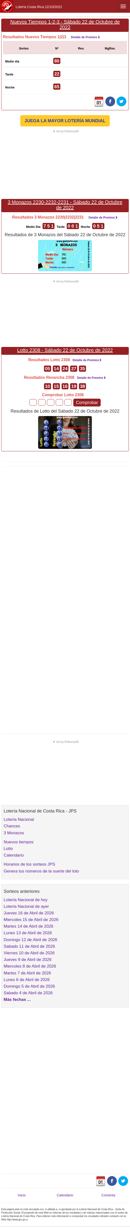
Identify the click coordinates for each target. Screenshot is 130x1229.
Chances (12, 826)
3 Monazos (14, 833)
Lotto (8, 848)
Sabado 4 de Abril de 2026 (28, 993)
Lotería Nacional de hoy (26, 899)
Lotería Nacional (19, 819)
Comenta (108, 1195)
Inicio (22, 1195)
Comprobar (87, 402)
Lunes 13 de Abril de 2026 (28, 933)
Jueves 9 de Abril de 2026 (28, 959)
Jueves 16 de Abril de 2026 (29, 913)
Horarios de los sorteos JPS (29, 864)
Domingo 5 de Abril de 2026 (29, 986)
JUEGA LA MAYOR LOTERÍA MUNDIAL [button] (64, 120)
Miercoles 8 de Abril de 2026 (30, 966)
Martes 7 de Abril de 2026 (27, 973)
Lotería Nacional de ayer (26, 906)
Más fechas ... (17, 999)
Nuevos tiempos (18, 842)
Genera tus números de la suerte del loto (41, 871)
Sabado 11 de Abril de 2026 (29, 946)
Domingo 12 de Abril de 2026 (30, 939)
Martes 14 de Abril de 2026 (28, 926)
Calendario (14, 855)
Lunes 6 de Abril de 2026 (27, 979)
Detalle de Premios (85, 37)
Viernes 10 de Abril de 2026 (29, 953)
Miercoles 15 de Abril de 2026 (31, 919)
